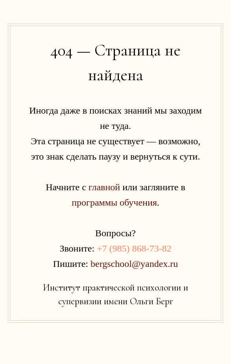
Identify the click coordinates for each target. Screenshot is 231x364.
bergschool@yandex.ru (134, 264)
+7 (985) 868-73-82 (134, 248)
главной (104, 187)
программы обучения (114, 202)
